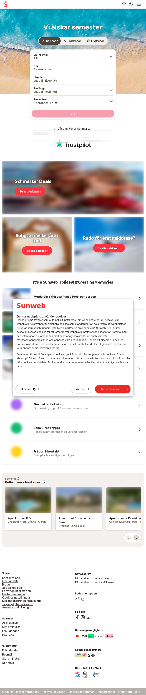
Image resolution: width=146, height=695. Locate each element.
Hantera (28, 389)
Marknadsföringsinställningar (22, 600)
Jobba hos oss (12, 587)
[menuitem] (15, 4)
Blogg (6, 584)
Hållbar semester (13, 594)
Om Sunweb (10, 581)
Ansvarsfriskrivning (15, 607)
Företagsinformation (16, 591)
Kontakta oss (11, 578)
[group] (73, 41)
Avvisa (82, 389)
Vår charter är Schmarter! (75, 128)
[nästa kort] (136, 538)
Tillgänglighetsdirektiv (17, 604)
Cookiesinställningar (16, 597)
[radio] (50, 41)
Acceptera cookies (114, 389)
